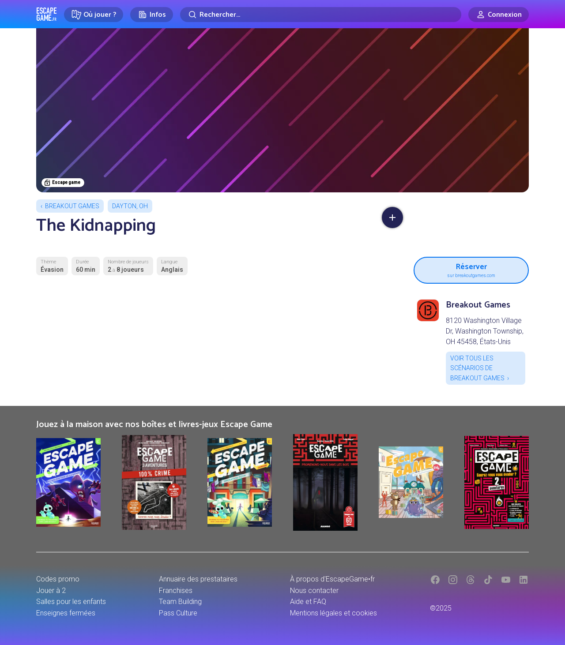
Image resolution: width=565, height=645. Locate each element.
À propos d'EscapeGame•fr (332, 579)
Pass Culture (178, 613)
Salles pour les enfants (71, 601)
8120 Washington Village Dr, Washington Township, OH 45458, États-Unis (485, 331)
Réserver (471, 269)
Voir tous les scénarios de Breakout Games (477, 368)
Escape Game (46, 14)
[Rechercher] (320, 14)
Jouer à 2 (51, 590)
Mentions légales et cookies (333, 613)
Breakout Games (72, 206)
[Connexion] (498, 14)
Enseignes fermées (65, 613)
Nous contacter (314, 590)
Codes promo (57, 579)
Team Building (180, 601)
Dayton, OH (130, 206)
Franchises (175, 590)
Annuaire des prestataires (198, 579)
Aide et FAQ (308, 601)
